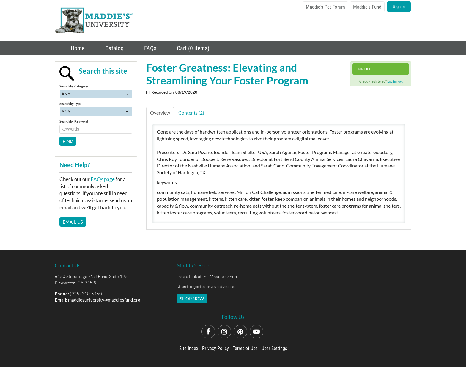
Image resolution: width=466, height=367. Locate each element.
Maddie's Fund (367, 7)
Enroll (363, 68)
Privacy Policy (215, 348)
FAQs (149, 48)
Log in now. (395, 81)
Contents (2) (191, 112)
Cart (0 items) (192, 48)
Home (76, 48)
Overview (160, 112)
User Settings (274, 348)
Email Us (73, 222)
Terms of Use (245, 348)
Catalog (114, 48)
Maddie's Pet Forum (325, 7)
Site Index (188, 348)
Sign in (399, 6)
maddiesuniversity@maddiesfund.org (104, 299)
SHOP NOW (192, 298)
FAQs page (103, 179)
